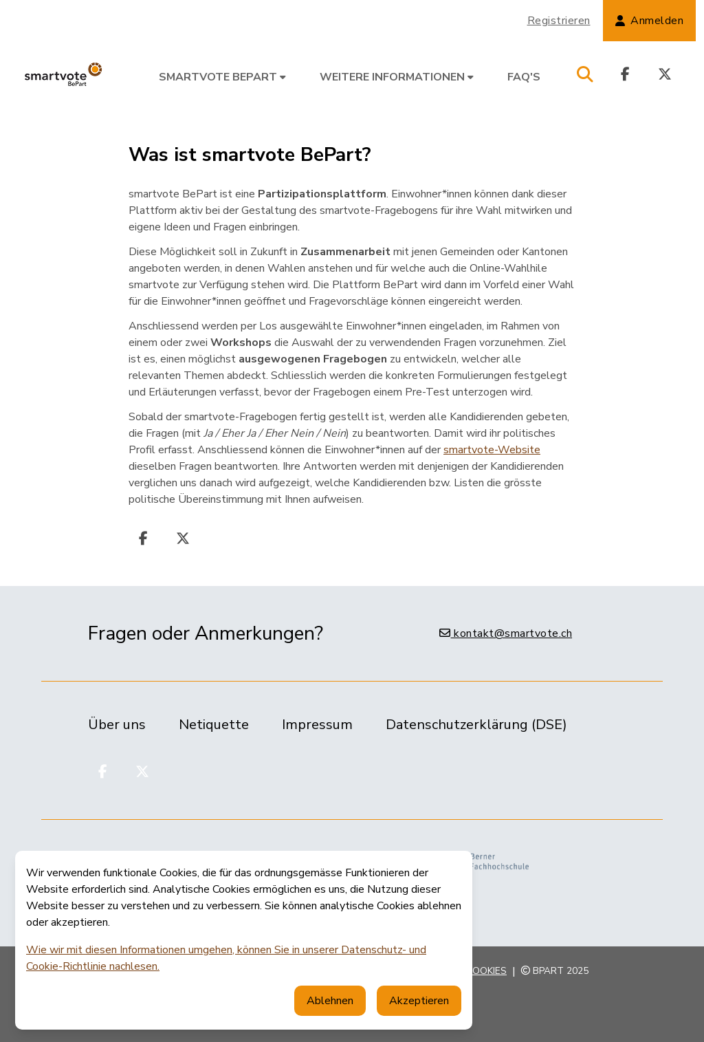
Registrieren (559, 20)
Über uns (117, 724)
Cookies (486, 970)
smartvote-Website (491, 449)
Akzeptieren (419, 1000)
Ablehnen (330, 1000)
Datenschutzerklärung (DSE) (476, 724)
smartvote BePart (222, 77)
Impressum (317, 724)
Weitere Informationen (397, 77)
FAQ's (523, 77)
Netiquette (214, 724)
